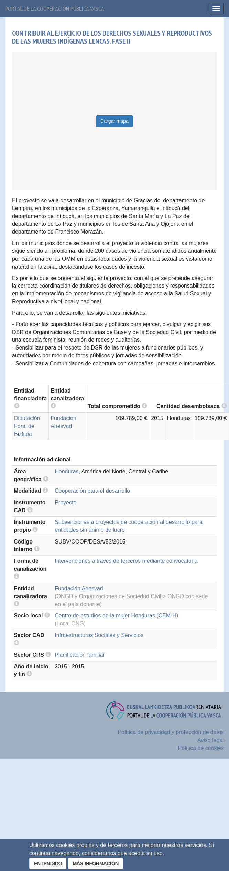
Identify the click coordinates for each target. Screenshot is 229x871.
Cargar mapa (114, 121)
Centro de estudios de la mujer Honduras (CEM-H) (116, 616)
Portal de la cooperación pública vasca (54, 8)
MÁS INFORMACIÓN (96, 863)
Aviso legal (210, 740)
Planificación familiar (80, 655)
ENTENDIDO (48, 863)
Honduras (66, 471)
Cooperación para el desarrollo (92, 491)
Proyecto (65, 502)
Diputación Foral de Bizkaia (27, 426)
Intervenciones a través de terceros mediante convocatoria (126, 561)
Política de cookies (201, 748)
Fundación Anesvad (79, 588)
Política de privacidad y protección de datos (171, 732)
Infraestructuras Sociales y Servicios (99, 635)
